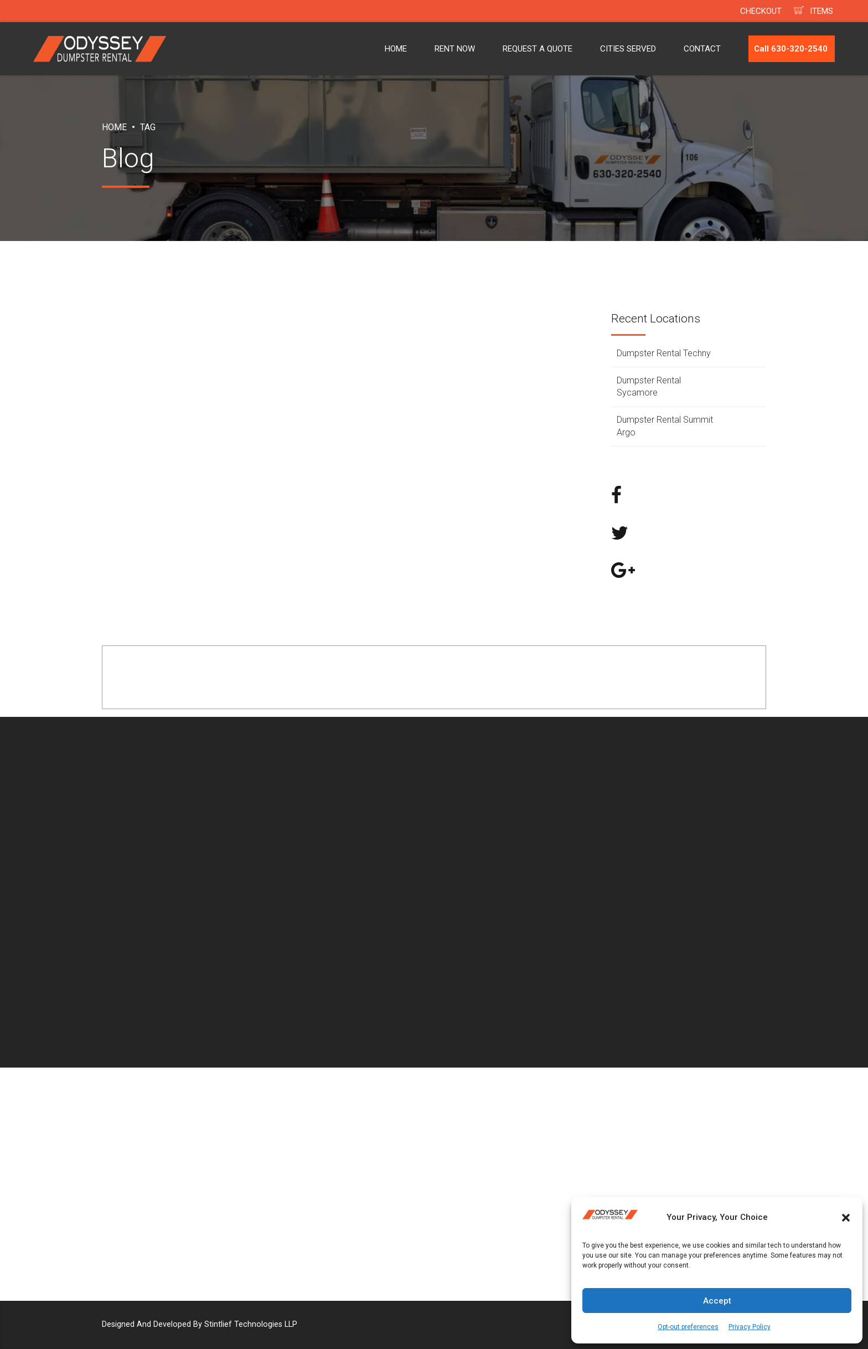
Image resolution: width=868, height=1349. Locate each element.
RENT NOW (455, 49)
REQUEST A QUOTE (537, 49)
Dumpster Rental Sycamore (649, 386)
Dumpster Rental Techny (664, 353)
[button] (845, 1217)
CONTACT (702, 49)
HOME (396, 49)
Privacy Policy (749, 1327)
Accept (717, 1301)
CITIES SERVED (628, 49)
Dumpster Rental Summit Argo (665, 425)
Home (114, 127)
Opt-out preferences (688, 1327)
